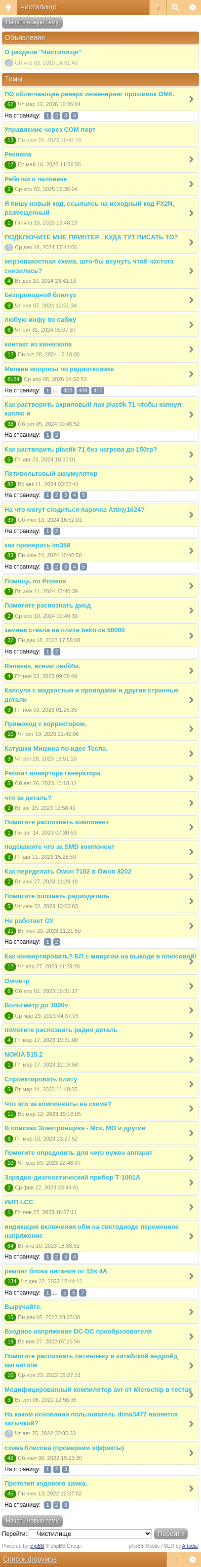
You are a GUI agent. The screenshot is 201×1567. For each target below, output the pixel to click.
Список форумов (30, 1559)
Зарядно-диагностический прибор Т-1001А (72, 1177)
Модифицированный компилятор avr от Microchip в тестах (98, 1389)
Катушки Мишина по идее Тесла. (56, 748)
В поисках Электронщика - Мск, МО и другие (74, 1128)
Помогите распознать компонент (56, 822)
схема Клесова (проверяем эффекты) (64, 1448)
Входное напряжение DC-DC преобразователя (78, 1331)
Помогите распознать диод (47, 605)
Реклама (17, 154)
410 (97, 390)
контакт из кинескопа (38, 344)
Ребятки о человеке (35, 179)
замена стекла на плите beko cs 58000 (64, 630)
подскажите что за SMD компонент (59, 846)
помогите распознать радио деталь (61, 1029)
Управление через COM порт (49, 129)
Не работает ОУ (29, 920)
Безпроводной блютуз (40, 295)
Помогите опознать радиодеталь (57, 896)
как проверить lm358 (37, 545)
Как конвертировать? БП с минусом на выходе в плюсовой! (100, 956)
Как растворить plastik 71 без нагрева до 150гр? (80, 449)
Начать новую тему (32, 22)
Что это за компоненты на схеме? (58, 1104)
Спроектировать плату (40, 1079)
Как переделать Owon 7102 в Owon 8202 (67, 871)
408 (67, 390)
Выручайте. (22, 1306)
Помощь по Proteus (35, 581)
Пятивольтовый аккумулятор (50, 473)
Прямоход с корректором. (45, 723)
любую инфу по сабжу (40, 319)
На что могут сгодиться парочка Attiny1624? (74, 509)
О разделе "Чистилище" (42, 52)
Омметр (17, 981)
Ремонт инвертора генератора (52, 773)
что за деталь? (28, 798)
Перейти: (14, 1533)
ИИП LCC (18, 1202)
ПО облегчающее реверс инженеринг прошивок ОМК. (89, 94)
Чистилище (38, 7)
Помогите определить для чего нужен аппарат (78, 1152)
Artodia (190, 1546)
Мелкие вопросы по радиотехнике (59, 369)
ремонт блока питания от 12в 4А (55, 1271)
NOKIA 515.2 (23, 1054)
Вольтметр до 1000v (36, 1005)
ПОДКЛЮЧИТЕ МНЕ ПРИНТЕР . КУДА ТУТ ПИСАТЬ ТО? (91, 237)
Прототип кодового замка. (45, 1483)
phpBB (37, 1546)
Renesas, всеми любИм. (42, 666)
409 (83, 390)
